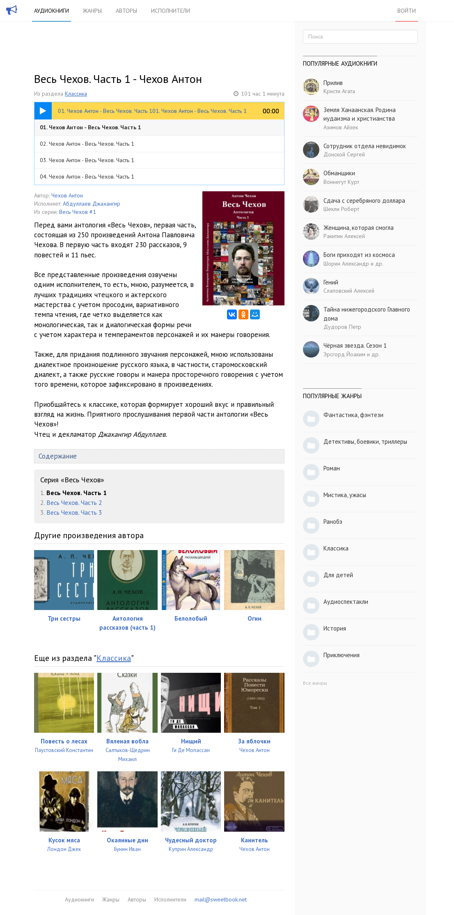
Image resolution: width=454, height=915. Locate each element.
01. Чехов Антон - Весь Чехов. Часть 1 (90, 127)
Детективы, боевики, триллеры (365, 441)
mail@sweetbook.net (221, 899)
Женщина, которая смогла (358, 228)
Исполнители (170, 10)
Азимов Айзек (340, 127)
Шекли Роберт (341, 209)
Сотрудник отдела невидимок (364, 146)
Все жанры (315, 683)
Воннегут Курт (341, 182)
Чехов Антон (67, 195)
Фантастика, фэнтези (353, 415)
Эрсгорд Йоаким (344, 354)
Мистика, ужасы (344, 495)
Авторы (126, 10)
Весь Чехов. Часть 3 (74, 512)
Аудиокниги (51, 10)
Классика (76, 93)
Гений (330, 282)
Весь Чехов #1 (77, 212)
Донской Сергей (344, 154)
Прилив (333, 83)
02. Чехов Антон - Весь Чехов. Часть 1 (87, 143)
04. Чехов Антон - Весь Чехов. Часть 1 (87, 176)
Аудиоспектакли (345, 601)
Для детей (338, 575)
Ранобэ (332, 521)
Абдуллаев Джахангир (91, 203)
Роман (331, 468)
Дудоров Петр (342, 326)
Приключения (341, 655)
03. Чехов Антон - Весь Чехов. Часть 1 (87, 160)
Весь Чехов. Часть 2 (74, 502)
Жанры (92, 10)
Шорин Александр (346, 263)
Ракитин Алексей (344, 236)
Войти (406, 10)
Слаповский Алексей (348, 290)
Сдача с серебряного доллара (364, 200)
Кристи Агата (339, 91)
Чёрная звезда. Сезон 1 (355, 345)
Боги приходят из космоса (359, 255)
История (334, 628)
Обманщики (339, 173)
